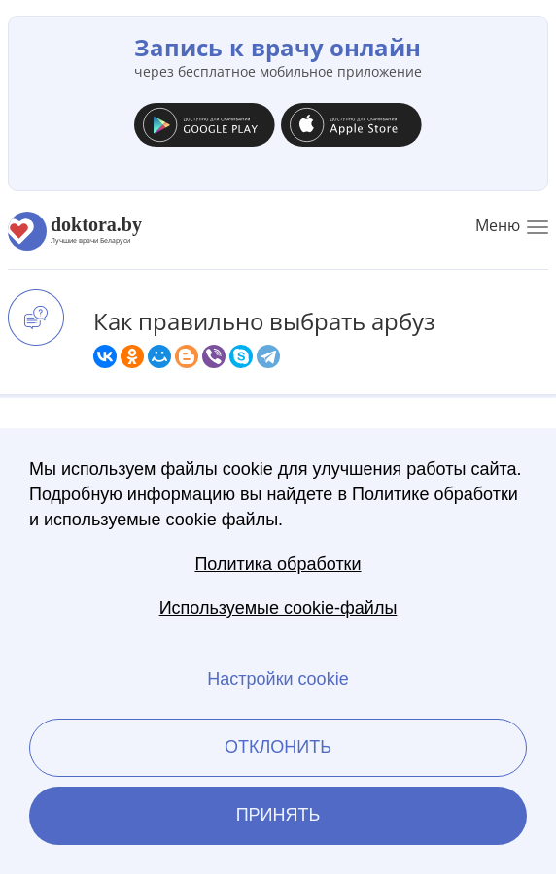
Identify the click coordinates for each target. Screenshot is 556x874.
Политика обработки (277, 564)
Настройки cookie (277, 679)
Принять (278, 814)
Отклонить (278, 746)
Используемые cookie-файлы (278, 608)
